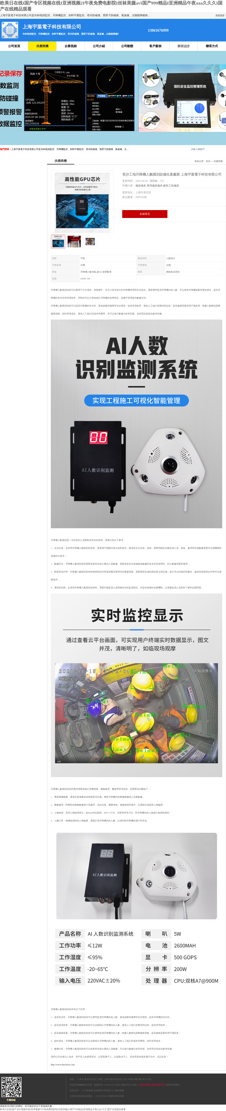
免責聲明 (97, 1090)
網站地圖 (119, 1090)
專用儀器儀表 (155, 185)
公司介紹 (99, 46)
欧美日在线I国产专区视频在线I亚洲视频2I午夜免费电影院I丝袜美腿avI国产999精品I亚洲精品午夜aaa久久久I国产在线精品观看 (63, 1109)
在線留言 (145, 214)
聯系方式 (212, 46)
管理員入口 (108, 1090)
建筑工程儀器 (171, 185)
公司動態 (127, 46)
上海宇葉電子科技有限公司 (151, 1084)
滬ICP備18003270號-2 (127, 1084)
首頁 (208, 161)
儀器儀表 (140, 185)
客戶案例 (155, 46)
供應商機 (42, 46)
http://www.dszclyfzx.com (63, 1064)
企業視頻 (71, 46)
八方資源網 (87, 1090)
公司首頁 (14, 46)
